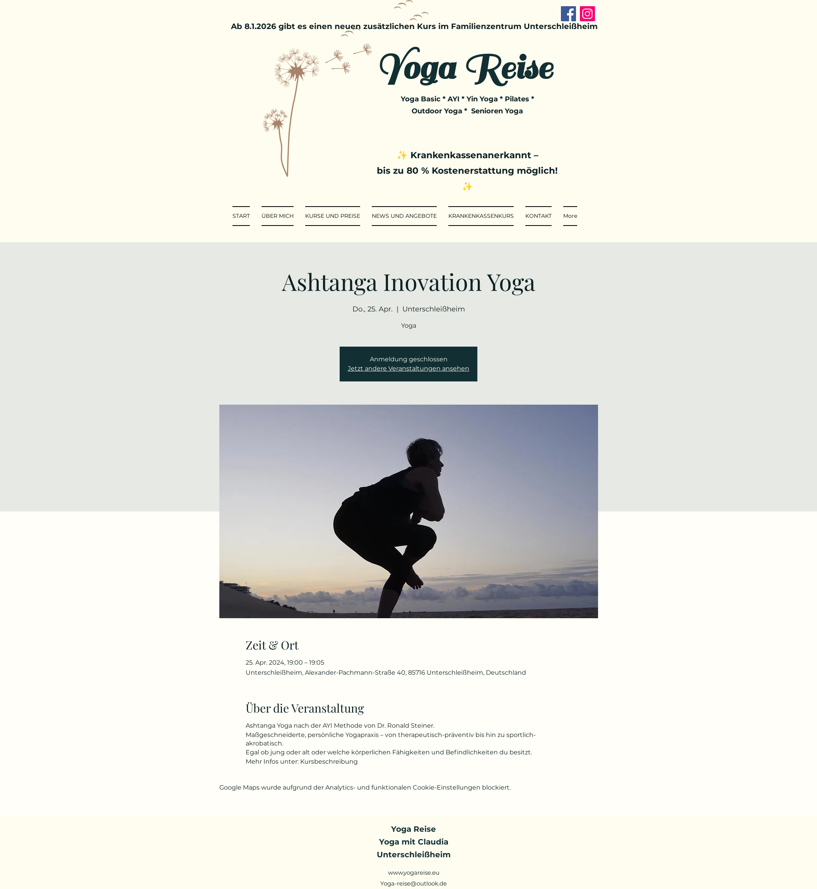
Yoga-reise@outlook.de (413, 883)
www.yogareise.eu (413, 872)
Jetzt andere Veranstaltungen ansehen (408, 368)
